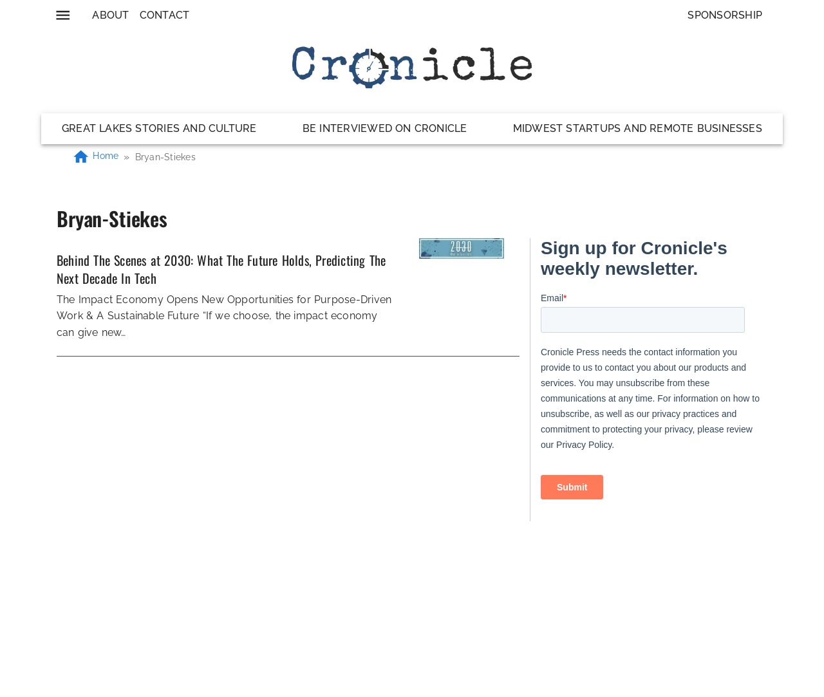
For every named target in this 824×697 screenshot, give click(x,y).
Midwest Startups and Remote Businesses (637, 128)
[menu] (63, 15)
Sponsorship (725, 15)
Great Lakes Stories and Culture (159, 128)
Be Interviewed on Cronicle (385, 128)
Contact (165, 15)
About (110, 15)
